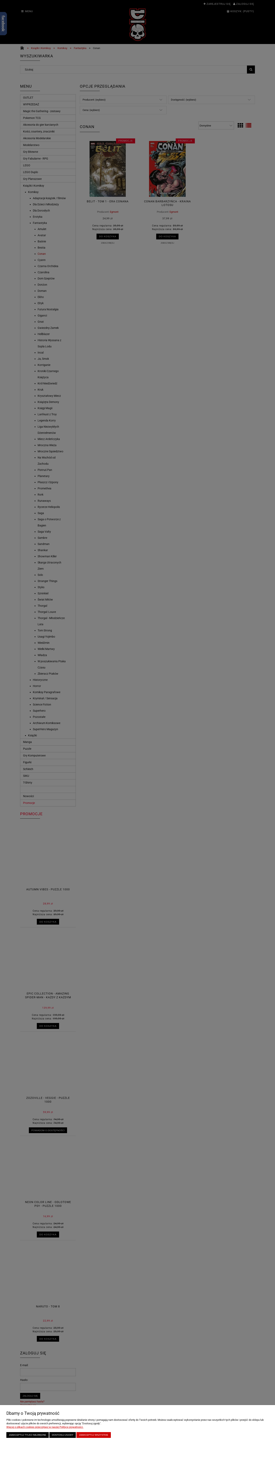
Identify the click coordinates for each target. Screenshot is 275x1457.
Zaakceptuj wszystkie (93, 1434)
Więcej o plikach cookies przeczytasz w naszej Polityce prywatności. (44, 1427)
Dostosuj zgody (62, 1434)
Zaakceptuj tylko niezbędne (27, 1434)
